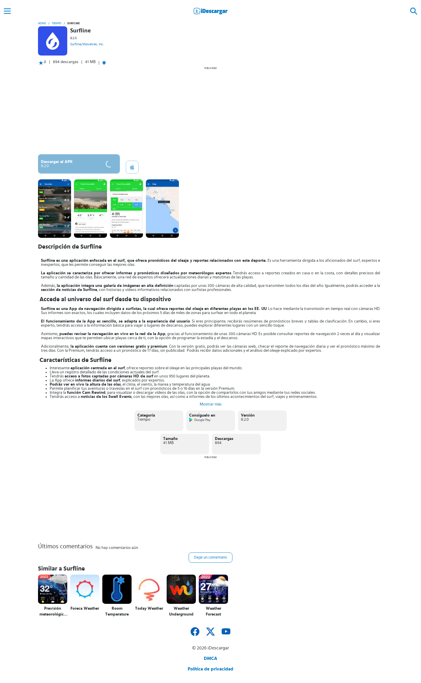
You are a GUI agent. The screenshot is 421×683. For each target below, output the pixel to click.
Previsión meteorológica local (52, 611)
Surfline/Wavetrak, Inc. (87, 44)
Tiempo (56, 23)
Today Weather (149, 608)
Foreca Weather (84, 608)
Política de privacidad (210, 669)
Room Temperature (117, 611)
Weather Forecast (213, 611)
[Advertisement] (210, 110)
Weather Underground (181, 611)
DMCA (210, 658)
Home (42, 23)
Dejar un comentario (210, 557)
